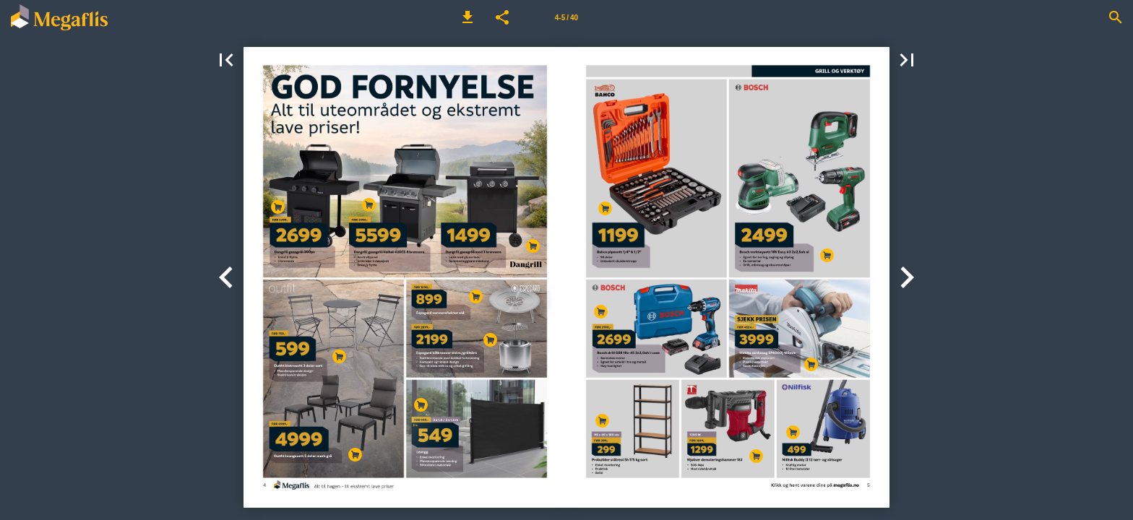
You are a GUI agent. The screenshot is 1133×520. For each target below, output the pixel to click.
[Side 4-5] (566, 17)
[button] (467, 17)
